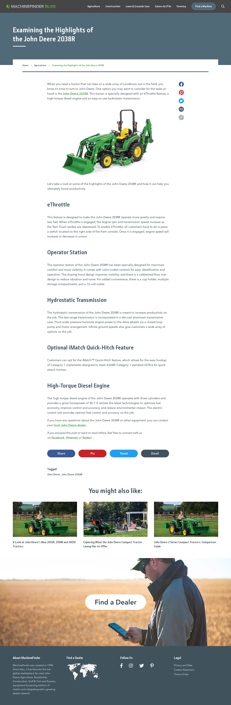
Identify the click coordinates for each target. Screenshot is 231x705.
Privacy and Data (183, 665)
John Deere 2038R (75, 93)
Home (25, 65)
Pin (92, 453)
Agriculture (40, 65)
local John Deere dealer (70, 425)
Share (61, 453)
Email (155, 453)
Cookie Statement (184, 669)
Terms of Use (181, 674)
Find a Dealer (115, 602)
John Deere (53, 474)
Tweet (124, 453)
